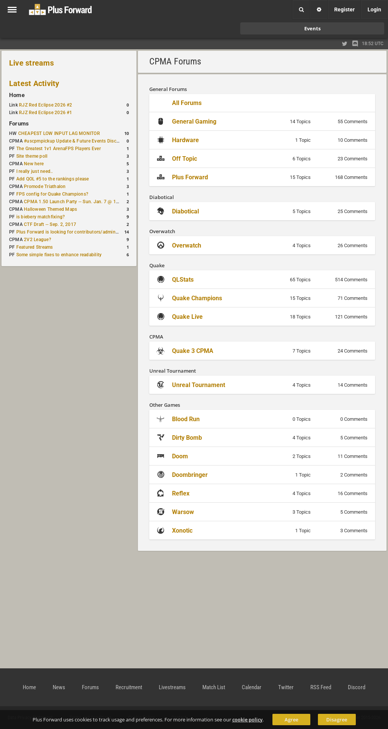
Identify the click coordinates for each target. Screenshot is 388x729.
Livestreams (172, 687)
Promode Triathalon (45, 186)
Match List (213, 687)
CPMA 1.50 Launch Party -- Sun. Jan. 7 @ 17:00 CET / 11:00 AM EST (97, 201)
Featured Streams (34, 247)
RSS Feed (320, 687)
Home (17, 95)
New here (34, 163)
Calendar (251, 687)
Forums (19, 123)
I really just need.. (34, 171)
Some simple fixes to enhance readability (59, 254)
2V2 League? (37, 239)
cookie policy (247, 719)
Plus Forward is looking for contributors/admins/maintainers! (81, 232)
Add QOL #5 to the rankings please (52, 179)
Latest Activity (34, 83)
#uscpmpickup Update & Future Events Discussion (77, 141)
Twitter (286, 687)
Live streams (31, 62)
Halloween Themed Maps (50, 209)
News (59, 687)
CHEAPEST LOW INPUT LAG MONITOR (59, 133)
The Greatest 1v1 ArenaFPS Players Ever (58, 148)
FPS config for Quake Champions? (52, 194)
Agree (291, 719)
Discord (356, 687)
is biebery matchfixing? (40, 216)
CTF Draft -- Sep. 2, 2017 (50, 224)
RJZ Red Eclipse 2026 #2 (45, 105)
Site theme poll (32, 156)
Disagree (336, 719)
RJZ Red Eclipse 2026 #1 (45, 112)
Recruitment (129, 687)
